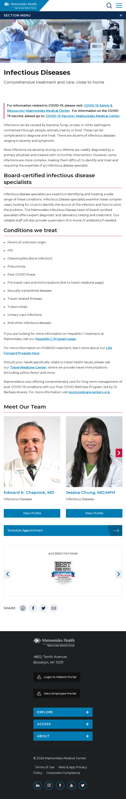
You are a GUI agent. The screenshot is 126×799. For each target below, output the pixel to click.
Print (23, 608)
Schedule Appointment (25, 530)
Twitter (43, 608)
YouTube (71, 785)
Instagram (49, 785)
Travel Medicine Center (28, 367)
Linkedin (37, 785)
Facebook (33, 608)
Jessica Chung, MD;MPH (90, 492)
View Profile (32, 513)
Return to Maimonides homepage (20, 5)
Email (54, 608)
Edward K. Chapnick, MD (29, 492)
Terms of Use (44, 767)
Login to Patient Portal (60, 677)
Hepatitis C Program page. (55, 339)
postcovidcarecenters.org (89, 392)
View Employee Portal (60, 693)
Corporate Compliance (63, 773)
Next (119, 453)
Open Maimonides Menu (119, 5)
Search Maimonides (109, 5)
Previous (7, 574)
